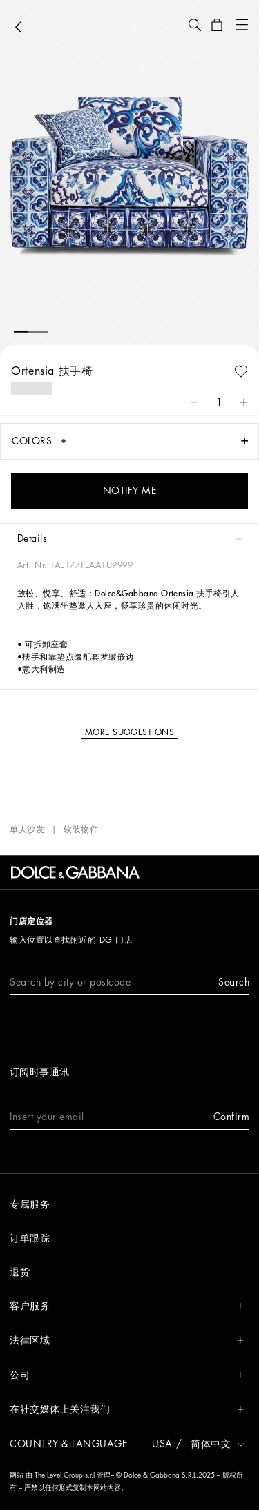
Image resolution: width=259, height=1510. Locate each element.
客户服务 (127, 1306)
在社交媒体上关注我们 (127, 1409)
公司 (127, 1375)
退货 (20, 1272)
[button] (195, 25)
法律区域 (127, 1340)
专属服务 (30, 1204)
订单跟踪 (30, 1238)
